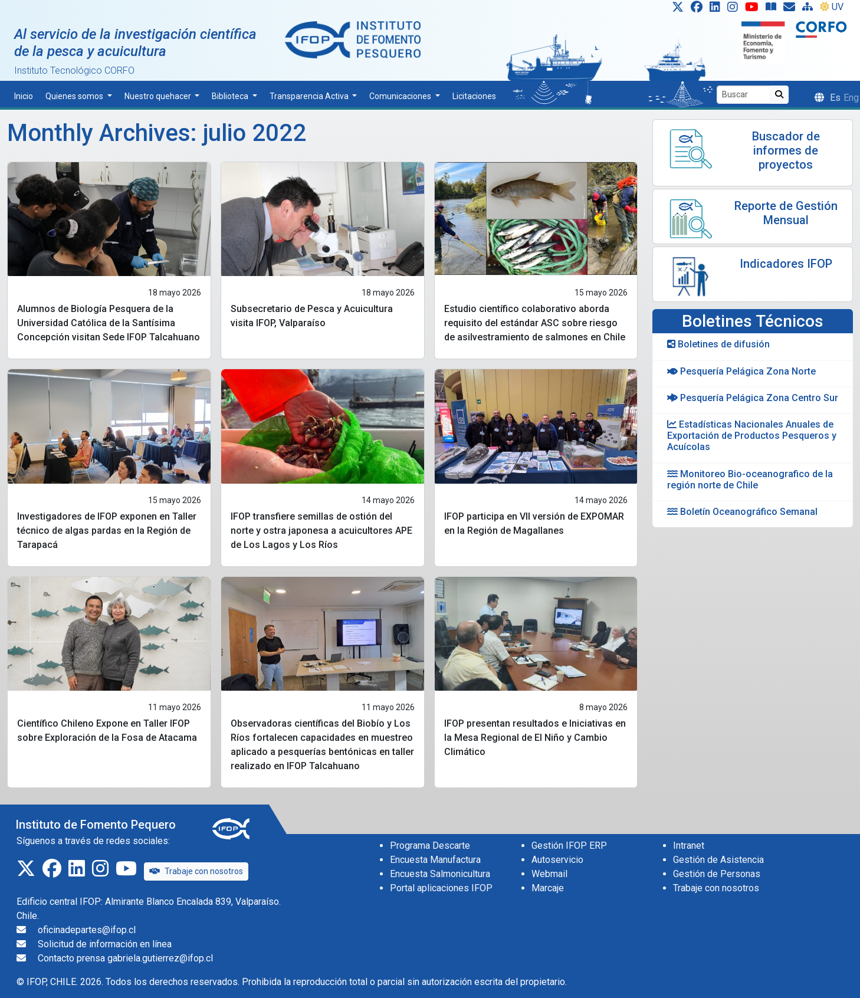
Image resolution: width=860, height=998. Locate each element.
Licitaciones (474, 96)
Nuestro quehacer (158, 96)
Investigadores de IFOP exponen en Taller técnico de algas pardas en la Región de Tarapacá (106, 530)
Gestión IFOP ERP (569, 845)
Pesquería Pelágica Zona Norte (741, 371)
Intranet (688, 845)
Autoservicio (557, 859)
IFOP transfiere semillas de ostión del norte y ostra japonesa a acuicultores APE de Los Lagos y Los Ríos (321, 530)
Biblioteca (231, 96)
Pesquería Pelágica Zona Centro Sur (752, 397)
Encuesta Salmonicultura (440, 873)
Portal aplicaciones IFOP (441, 888)
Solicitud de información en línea (105, 944)
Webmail (549, 873)
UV (831, 6)
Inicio (23, 96)
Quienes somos (75, 96)
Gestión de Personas (716, 873)
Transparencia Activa (310, 96)
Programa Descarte (430, 845)
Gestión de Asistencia (718, 859)
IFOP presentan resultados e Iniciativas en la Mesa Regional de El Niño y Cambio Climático (535, 737)
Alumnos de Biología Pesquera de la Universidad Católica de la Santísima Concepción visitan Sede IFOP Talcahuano (108, 323)
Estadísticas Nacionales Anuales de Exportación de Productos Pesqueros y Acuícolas (751, 435)
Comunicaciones (401, 96)
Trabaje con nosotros (196, 871)
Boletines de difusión (718, 344)
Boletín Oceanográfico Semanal (742, 511)
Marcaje (547, 888)
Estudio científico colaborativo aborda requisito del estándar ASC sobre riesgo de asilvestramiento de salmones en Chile (534, 323)
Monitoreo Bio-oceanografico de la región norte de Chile (750, 479)
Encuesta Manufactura (435, 859)
